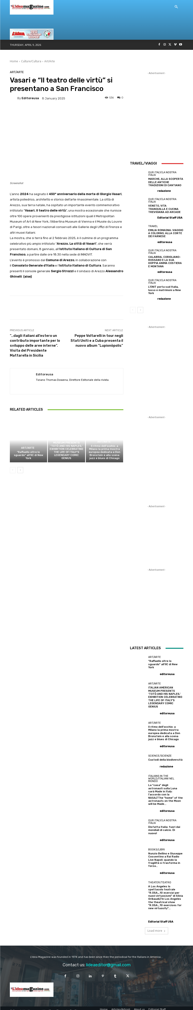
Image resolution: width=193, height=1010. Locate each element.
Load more (157, 925)
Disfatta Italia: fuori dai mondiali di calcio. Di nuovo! (164, 825)
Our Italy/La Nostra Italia (162, 173)
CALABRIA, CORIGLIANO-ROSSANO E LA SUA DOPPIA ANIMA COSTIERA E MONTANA (165, 261)
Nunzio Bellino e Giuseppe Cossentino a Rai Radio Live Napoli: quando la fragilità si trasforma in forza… (165, 855)
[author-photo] (152, 190)
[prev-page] (13, 470)
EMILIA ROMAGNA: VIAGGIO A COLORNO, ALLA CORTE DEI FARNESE (165, 232)
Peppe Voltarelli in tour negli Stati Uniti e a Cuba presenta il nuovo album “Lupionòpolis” (97, 341)
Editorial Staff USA (169, 217)
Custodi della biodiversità (165, 758)
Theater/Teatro (159, 877)
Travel (153, 225)
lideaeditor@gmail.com (108, 959)
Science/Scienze (160, 754)
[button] (176, 7)
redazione (164, 191)
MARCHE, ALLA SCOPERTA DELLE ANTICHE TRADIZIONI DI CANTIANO (165, 182)
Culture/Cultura (31, 61)
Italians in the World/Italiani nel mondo (161, 777)
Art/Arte (49, 61)
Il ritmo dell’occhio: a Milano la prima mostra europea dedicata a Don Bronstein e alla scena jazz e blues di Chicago (104, 452)
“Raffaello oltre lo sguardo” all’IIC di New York (28, 455)
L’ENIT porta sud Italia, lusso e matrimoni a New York (164, 289)
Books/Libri (156, 844)
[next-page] (20, 470)
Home (14, 61)
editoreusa (30, 98)
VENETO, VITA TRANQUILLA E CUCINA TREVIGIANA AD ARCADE (165, 208)
